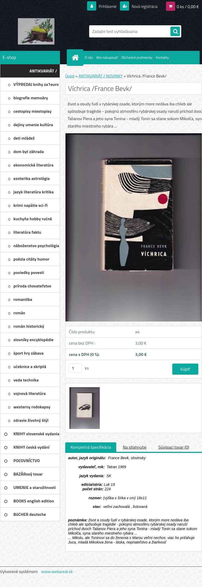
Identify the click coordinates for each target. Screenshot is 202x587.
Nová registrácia (143, 6)
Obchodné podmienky (137, 57)
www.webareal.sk (57, 571)
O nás (89, 57)
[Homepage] (76, 57)
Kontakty (162, 57)
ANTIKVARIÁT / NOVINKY (100, 76)
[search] (175, 32)
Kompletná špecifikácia (90, 447)
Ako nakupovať (107, 57)
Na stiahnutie (135, 447)
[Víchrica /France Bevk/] (84, 388)
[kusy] (75, 368)
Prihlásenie (104, 6)
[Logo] (36, 31)
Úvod (69, 76)
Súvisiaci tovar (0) (173, 447)
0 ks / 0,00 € (188, 6)
